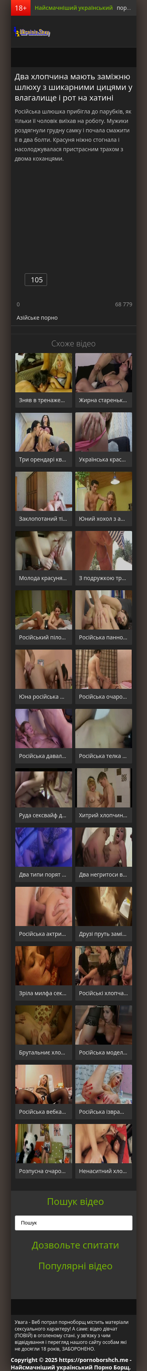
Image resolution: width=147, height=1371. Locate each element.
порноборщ (30, 31)
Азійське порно (37, 317)
